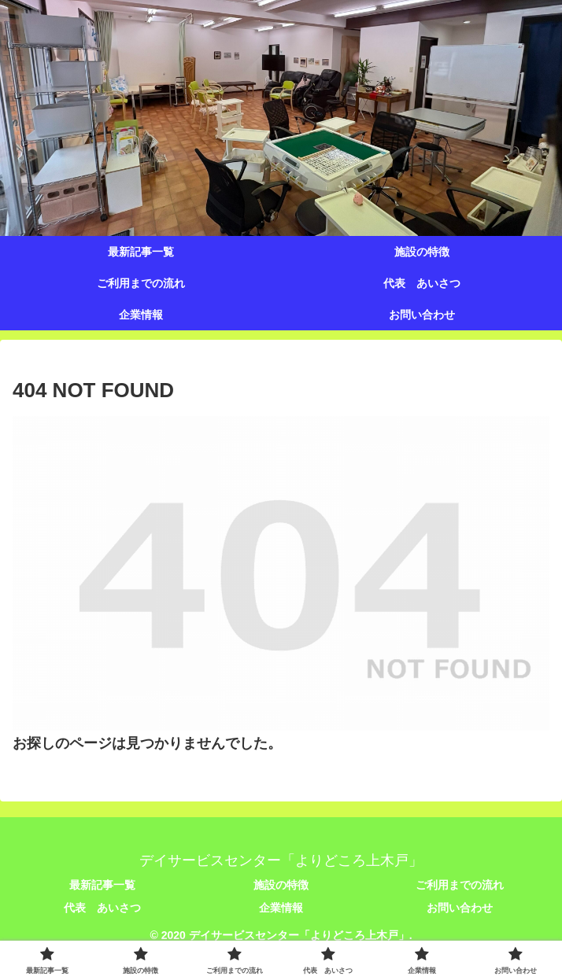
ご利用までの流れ (460, 885)
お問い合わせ (460, 907)
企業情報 (281, 907)
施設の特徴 (281, 885)
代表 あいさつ (102, 907)
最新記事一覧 (102, 885)
